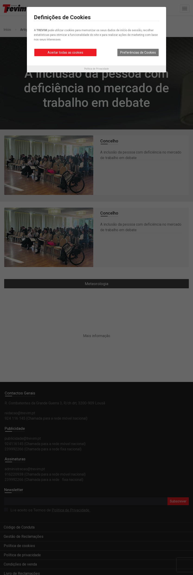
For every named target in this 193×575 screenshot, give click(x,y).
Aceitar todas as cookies (65, 52)
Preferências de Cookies (138, 52)
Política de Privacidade (96, 69)
